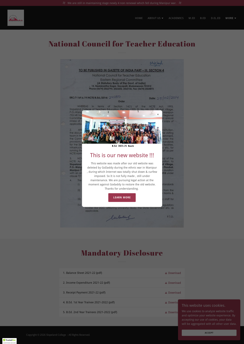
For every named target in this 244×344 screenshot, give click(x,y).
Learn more (122, 197)
